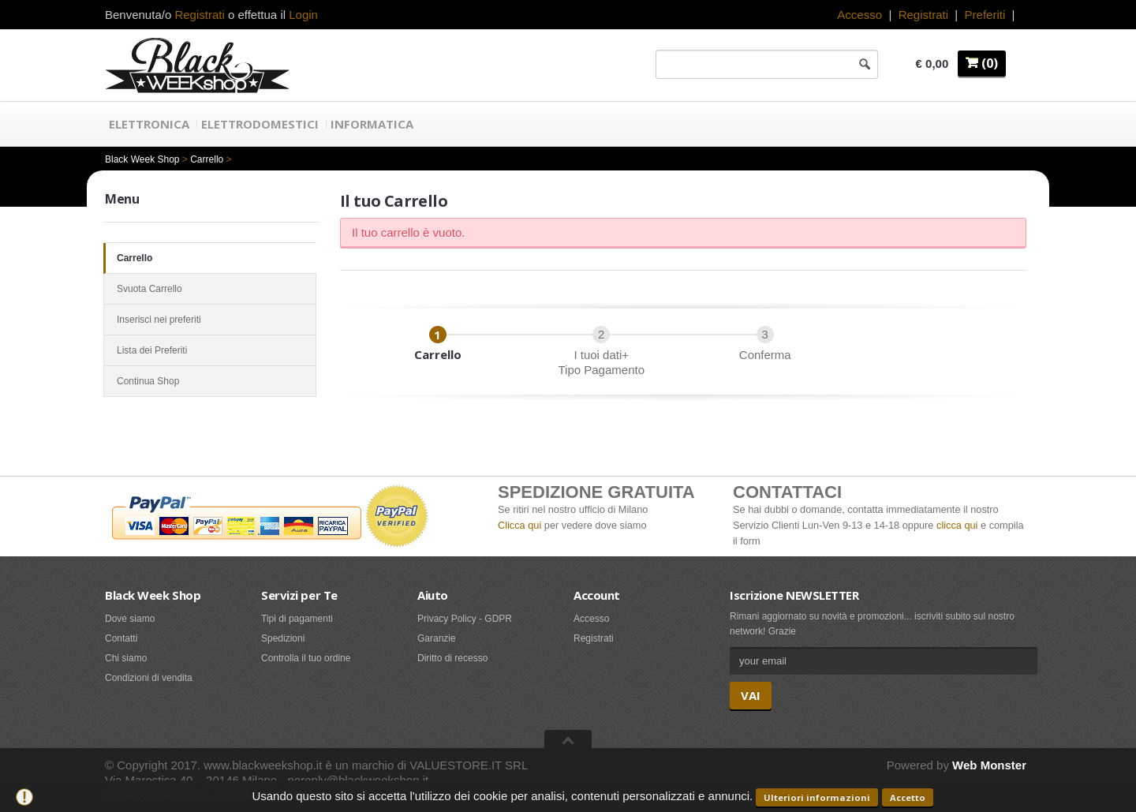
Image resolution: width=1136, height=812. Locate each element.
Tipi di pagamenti (297, 618)
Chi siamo (126, 658)
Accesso (859, 14)
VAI (750, 695)
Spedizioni (283, 638)
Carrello (206, 159)
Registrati (923, 14)
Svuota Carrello (210, 288)
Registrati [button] (199, 14)
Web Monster (989, 765)
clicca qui (956, 525)
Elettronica (149, 124)
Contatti (121, 638)
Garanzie (436, 638)
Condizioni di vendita (148, 677)
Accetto (907, 797)
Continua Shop (210, 381)
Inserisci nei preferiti (210, 319)
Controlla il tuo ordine (305, 658)
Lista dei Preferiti (210, 350)
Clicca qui (519, 525)
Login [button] (303, 14)
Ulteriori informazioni (817, 797)
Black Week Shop (142, 159)
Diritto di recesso (452, 658)
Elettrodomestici (260, 124)
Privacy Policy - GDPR (464, 618)
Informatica (372, 124)
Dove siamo (130, 618)
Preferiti (985, 14)
